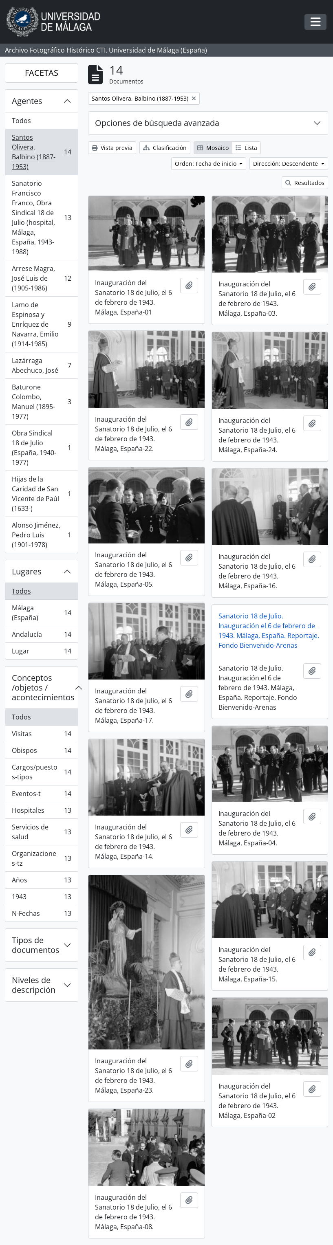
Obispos (41, 752)
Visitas (41, 735)
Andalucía (41, 636)
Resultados (304, 183)
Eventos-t (41, 795)
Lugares (27, 571)
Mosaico (213, 148)
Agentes (27, 100)
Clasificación (165, 148)
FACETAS (41, 72)
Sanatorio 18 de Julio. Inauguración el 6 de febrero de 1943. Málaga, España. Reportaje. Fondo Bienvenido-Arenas (268, 631)
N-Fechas (41, 915)
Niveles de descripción (33, 984)
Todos (21, 120)
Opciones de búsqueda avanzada (157, 122)
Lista (246, 148)
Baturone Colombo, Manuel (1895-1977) (41, 402)
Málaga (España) (41, 612)
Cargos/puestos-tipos (41, 772)
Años (41, 882)
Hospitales (41, 812)
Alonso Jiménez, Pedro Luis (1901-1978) (41, 535)
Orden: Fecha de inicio (206, 163)
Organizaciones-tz (41, 858)
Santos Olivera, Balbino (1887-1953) (41, 152)
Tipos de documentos (36, 945)
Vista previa (112, 148)
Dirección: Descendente (286, 163)
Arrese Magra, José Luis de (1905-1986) (41, 278)
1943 (41, 898)
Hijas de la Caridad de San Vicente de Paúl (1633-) (41, 494)
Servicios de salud (41, 832)
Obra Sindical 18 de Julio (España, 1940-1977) (41, 448)
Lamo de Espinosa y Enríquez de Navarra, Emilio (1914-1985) (41, 324)
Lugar (41, 652)
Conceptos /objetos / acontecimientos (43, 687)
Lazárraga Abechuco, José (41, 365)
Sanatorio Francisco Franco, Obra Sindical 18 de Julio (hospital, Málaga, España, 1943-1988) (41, 217)
